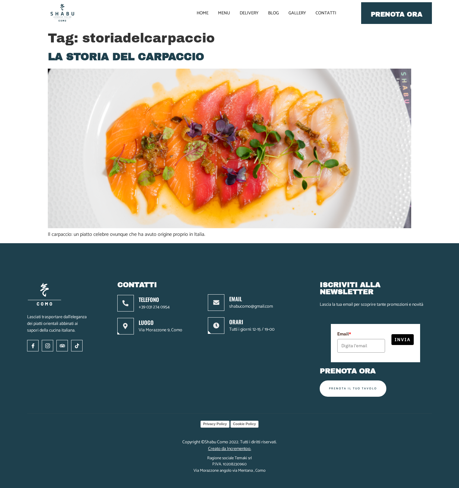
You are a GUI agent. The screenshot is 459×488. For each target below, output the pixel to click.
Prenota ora (396, 14)
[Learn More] (154, 303)
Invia (403, 339)
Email (344, 334)
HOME (202, 13)
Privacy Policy (215, 424)
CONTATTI (326, 13)
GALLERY (297, 13)
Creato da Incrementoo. (229, 449)
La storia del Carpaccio (126, 57)
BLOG (273, 13)
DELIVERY (249, 13)
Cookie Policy (244, 424)
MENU (224, 13)
